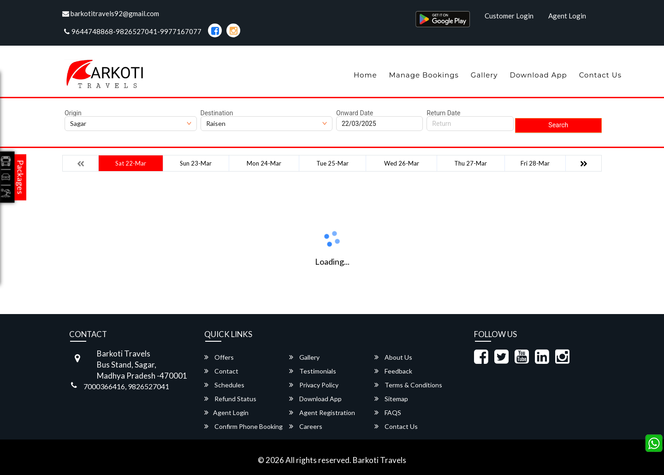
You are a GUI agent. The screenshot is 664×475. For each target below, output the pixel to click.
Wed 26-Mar (401, 163)
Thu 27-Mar (470, 163)
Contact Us (600, 75)
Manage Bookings (423, 75)
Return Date (443, 113)
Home (365, 75)
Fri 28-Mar (535, 163)
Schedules (224, 385)
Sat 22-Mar (130, 163)
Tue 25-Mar (332, 163)
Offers (219, 357)
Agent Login (567, 16)
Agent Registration (322, 412)
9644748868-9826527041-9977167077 (133, 31)
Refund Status (230, 399)
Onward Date (354, 113)
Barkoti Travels (379, 460)
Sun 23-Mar (196, 163)
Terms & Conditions (408, 385)
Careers (305, 426)
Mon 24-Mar (264, 163)
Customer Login (509, 16)
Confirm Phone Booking (243, 426)
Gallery (484, 75)
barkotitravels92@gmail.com (110, 13)
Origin (73, 113)
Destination (217, 113)
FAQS (387, 412)
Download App (538, 75)
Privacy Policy (313, 385)
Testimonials (312, 371)
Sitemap (391, 399)
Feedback (393, 371)
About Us (393, 357)
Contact (221, 371)
